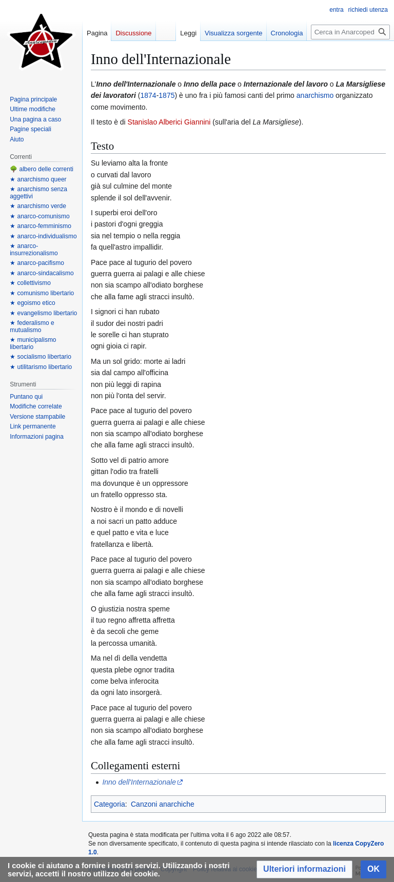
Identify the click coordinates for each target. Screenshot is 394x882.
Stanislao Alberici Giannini (169, 122)
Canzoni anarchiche (162, 804)
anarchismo (315, 95)
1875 (166, 95)
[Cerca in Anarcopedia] (350, 32)
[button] (304, 869)
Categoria (109, 804)
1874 (148, 95)
